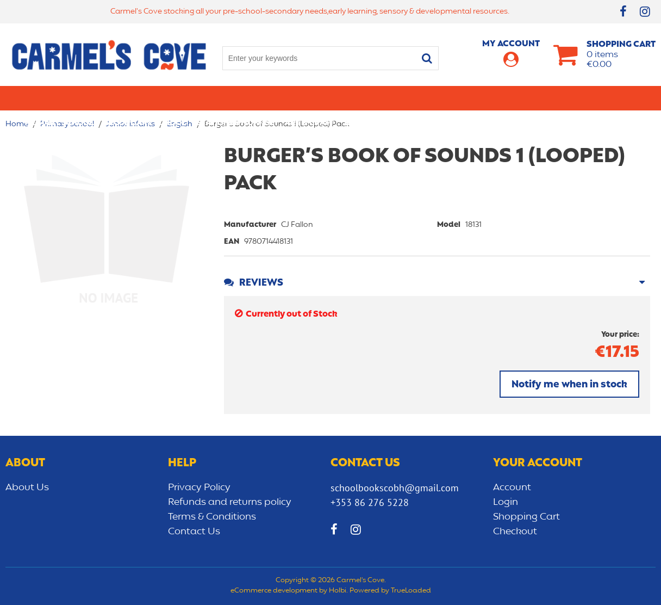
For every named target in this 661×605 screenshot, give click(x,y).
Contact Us (194, 531)
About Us (27, 487)
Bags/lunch (370, 98)
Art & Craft (309, 98)
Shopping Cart (526, 516)
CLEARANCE (614, 98)
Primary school (58, 98)
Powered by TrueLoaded (390, 590)
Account (512, 487)
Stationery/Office (235, 98)
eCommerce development (273, 590)
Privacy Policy (199, 487)
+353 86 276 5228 (369, 502)
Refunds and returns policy (229, 502)
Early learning (439, 98)
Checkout (515, 531)
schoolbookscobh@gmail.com (394, 487)
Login (505, 502)
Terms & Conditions (212, 516)
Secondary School (145, 98)
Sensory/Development (531, 98)
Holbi (337, 590)
